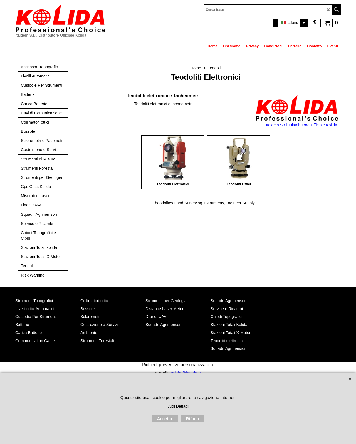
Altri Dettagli (178, 406)
